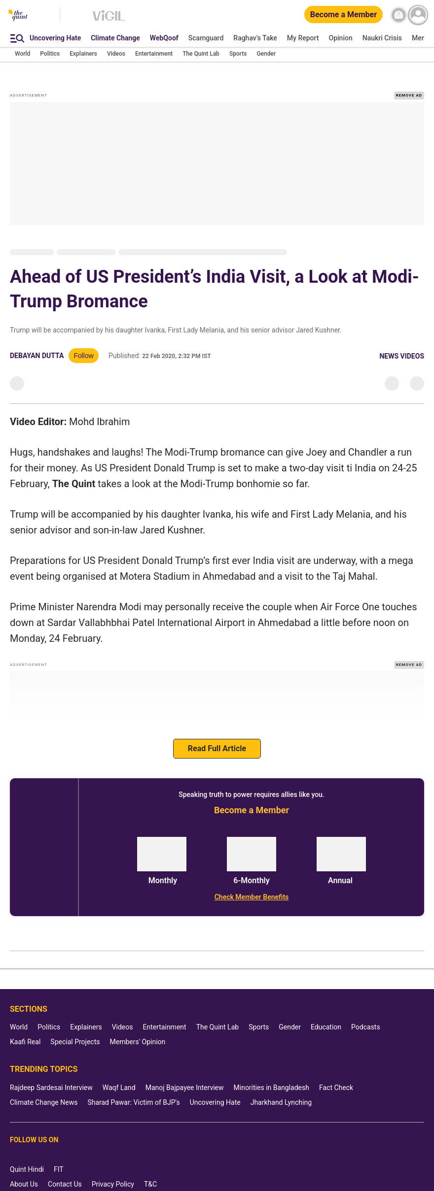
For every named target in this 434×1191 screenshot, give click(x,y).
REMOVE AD (409, 82)
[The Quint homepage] (18, 16)
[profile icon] (418, 15)
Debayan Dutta (37, 343)
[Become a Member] (343, 15)
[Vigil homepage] (109, 20)
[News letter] (398, 15)
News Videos (401, 344)
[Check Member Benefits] (251, 884)
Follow (83, 343)
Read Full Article (217, 736)
